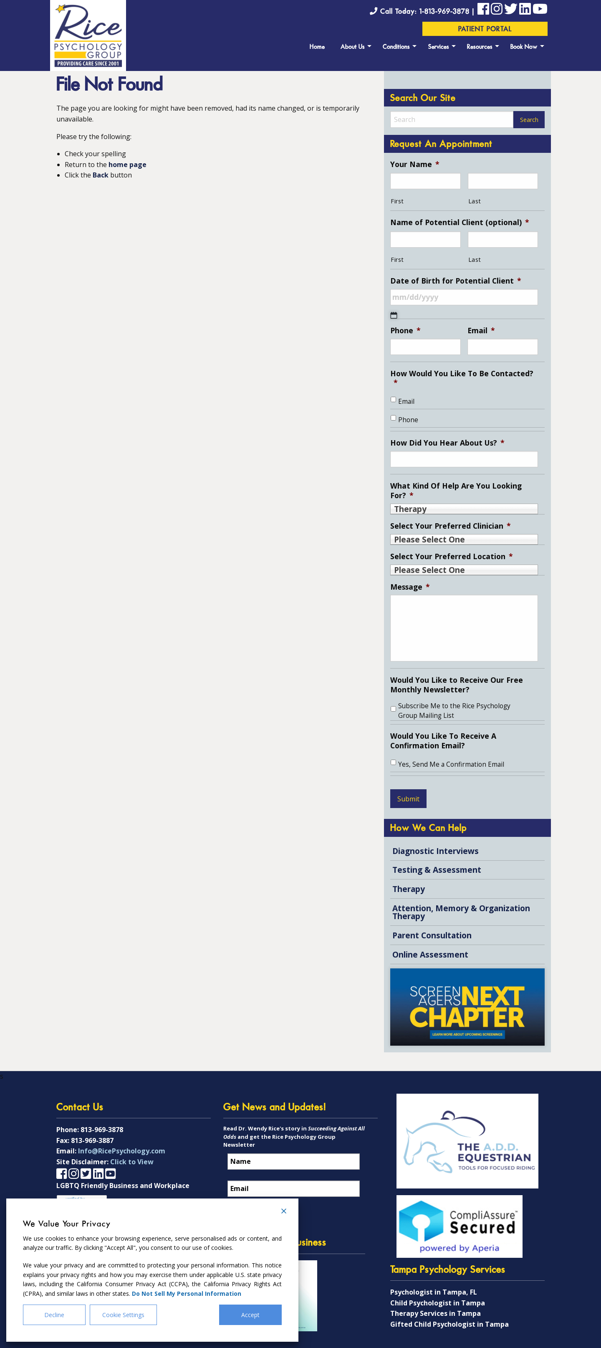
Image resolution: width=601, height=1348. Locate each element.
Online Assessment (430, 954)
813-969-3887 (92, 1140)
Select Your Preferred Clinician (450, 526)
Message (410, 587)
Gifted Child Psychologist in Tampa (449, 1324)
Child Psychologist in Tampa (437, 1302)
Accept (250, 1315)
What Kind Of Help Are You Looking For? (456, 490)
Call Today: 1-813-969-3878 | (423, 11)
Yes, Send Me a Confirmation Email (451, 764)
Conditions (396, 47)
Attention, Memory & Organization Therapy (461, 912)
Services (438, 47)
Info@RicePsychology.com (121, 1150)
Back (101, 175)
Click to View (132, 1161)
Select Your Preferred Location (451, 556)
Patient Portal (485, 29)
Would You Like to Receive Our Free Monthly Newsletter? (456, 684)
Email (481, 330)
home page (127, 164)
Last (474, 201)
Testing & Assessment (436, 869)
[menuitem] (317, 46)
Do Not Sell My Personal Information (186, 1293)
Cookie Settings (123, 1315)
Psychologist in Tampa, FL (433, 1292)
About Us (353, 47)
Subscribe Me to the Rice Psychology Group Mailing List (454, 711)
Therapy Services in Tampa (435, 1313)
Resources (479, 47)
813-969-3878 (102, 1129)
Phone (405, 330)
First (397, 201)
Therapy (408, 888)
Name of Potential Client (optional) (459, 222)
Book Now (524, 47)
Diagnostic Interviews (435, 850)
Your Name (414, 164)
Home (317, 47)
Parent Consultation (432, 935)
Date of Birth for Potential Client (455, 281)
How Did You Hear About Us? (447, 443)
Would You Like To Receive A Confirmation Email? (443, 740)
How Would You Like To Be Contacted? (461, 378)
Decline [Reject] (54, 1315)
